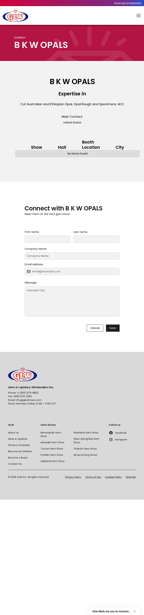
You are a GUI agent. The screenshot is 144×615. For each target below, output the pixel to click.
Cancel (95, 328)
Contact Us (15, 464)
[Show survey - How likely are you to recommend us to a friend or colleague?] (114, 611)
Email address (34, 264)
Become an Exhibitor (20, 451)
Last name (80, 232)
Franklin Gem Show (52, 455)
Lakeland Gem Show (52, 461)
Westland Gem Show (86, 432)
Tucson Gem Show (52, 448)
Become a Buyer (18, 457)
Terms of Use (93, 477)
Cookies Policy (113, 477)
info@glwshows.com (28, 400)
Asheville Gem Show (52, 442)
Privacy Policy (73, 477)
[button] (138, 15)
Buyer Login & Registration (127, 3)
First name (32, 232)
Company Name (35, 249)
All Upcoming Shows (85, 455)
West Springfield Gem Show (86, 440)
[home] (15, 15)
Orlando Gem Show (85, 448)
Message (30, 283)
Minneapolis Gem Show (51, 434)
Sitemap (131, 477)
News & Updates (17, 439)
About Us (13, 432)
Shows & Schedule (19, 445)
